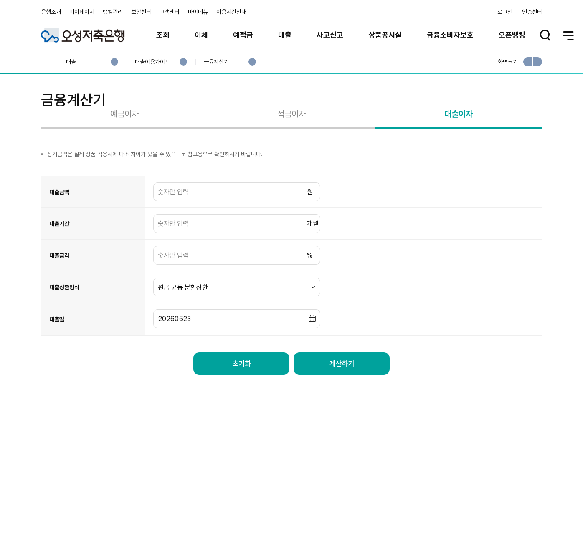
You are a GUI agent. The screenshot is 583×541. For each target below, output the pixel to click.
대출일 (56, 352)
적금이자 (291, 147)
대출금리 (59, 289)
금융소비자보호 (450, 34)
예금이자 (124, 147)
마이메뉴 (198, 12)
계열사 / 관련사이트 (465, 512)
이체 (201, 34)
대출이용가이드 (152, 62)
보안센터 (141, 12)
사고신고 (330, 34)
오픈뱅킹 (512, 34)
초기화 (241, 397)
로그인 (504, 12)
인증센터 (532, 12)
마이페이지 (81, 12)
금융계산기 (216, 62)
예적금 (243, 34)
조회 (163, 34)
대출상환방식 (64, 320)
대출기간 (59, 257)
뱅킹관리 (113, 12)
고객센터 (170, 12)
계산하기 (341, 397)
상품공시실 (385, 34)
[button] (312, 352)
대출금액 (59, 225)
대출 (285, 34)
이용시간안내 (231, 12)
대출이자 (458, 147)
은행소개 (51, 12)
